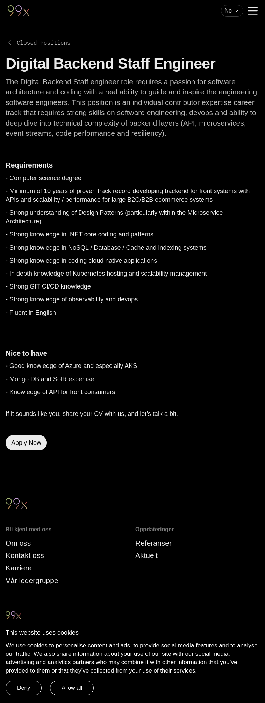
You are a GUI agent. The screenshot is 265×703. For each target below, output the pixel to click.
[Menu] (252, 10)
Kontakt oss (25, 555)
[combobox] (232, 10)
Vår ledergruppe (32, 580)
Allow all (72, 688)
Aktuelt (146, 555)
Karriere (19, 568)
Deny (23, 688)
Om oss (18, 543)
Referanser (153, 543)
